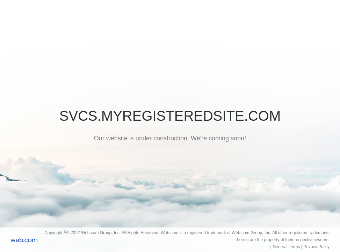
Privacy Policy (316, 246)
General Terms (286, 246)
